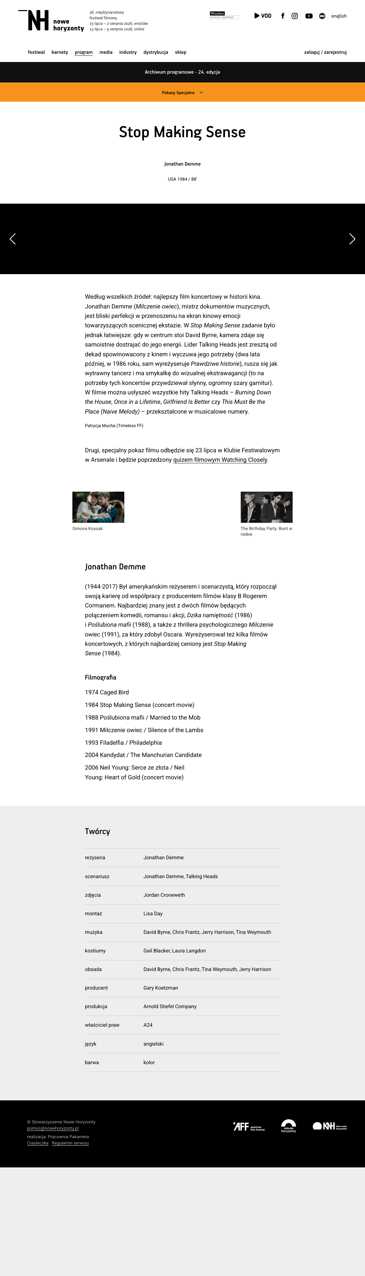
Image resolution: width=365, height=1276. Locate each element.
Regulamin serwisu (70, 1251)
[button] (352, 293)
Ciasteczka (38, 1251)
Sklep (180, 52)
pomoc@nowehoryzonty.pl (53, 1237)
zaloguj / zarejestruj (325, 52)
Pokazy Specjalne (177, 93)
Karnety (60, 52)
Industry (128, 52)
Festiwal (36, 52)
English (339, 16)
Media (105, 52)
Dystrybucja (155, 52)
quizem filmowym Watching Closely (220, 568)
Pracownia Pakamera (68, 1245)
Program (84, 52)
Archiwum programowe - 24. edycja (182, 72)
